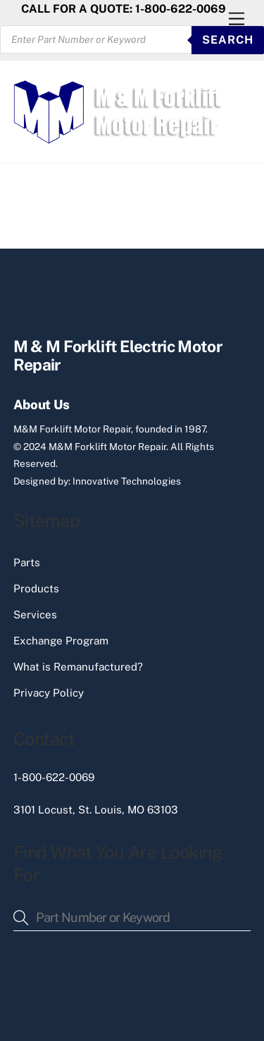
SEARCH (227, 39)
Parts (26, 562)
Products (36, 588)
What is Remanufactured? (78, 667)
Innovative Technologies (127, 481)
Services (35, 615)
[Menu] (236, 19)
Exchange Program (60, 641)
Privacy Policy (48, 693)
